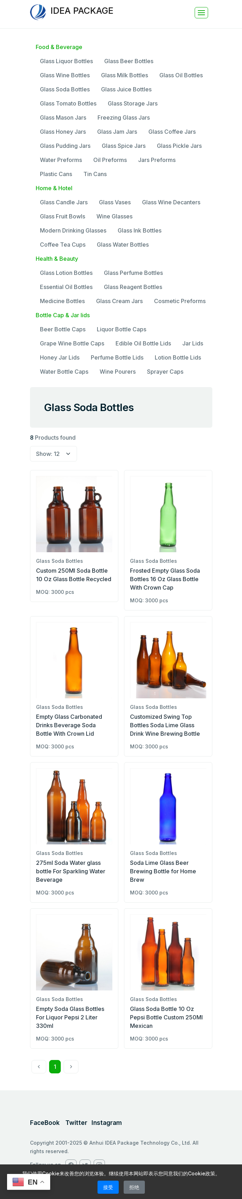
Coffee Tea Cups (62, 244)
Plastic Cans (56, 173)
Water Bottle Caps (64, 371)
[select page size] (53, 454)
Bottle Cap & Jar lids (63, 315)
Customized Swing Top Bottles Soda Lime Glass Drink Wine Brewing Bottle (165, 725)
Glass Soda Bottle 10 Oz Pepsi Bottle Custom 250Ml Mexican (166, 1017)
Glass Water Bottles (123, 244)
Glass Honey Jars (63, 131)
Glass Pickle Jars (179, 145)
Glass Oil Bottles (181, 75)
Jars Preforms (157, 159)
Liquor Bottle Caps (121, 329)
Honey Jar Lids (59, 357)
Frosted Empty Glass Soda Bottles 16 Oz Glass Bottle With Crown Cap (165, 579)
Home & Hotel (54, 188)
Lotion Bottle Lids (178, 357)
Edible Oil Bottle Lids (143, 343)
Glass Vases (115, 202)
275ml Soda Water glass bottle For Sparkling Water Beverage (70, 871)
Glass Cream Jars (119, 301)
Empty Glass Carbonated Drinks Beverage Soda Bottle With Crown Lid (69, 725)
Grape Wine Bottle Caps (72, 343)
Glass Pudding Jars (65, 145)
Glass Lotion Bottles (66, 272)
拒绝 (134, 1187)
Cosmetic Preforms (180, 301)
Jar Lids (192, 343)
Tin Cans (95, 173)
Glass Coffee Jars (172, 131)
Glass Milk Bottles (124, 75)
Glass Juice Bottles (126, 89)
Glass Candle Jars (64, 202)
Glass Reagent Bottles (133, 286)
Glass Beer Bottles (128, 61)
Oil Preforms (110, 159)
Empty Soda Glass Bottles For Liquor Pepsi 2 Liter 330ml (70, 1017)
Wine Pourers (118, 371)
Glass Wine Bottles (65, 75)
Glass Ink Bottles (139, 230)
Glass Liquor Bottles (66, 61)
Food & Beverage (59, 46)
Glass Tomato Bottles (68, 103)
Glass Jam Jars (117, 131)
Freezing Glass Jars (124, 117)
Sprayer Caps (165, 371)
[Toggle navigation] (201, 12)
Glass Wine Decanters (171, 202)
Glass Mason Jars (63, 117)
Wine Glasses (114, 216)
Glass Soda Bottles (65, 89)
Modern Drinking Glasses (73, 230)
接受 (108, 1187)
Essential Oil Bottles (66, 286)
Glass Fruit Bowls (62, 216)
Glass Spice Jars (124, 145)
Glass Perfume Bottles (133, 272)
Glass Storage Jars (133, 103)
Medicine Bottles (62, 301)
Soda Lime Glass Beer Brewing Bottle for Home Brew (163, 871)
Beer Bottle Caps (62, 329)
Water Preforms (61, 159)
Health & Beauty (57, 258)
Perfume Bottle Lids (117, 357)
